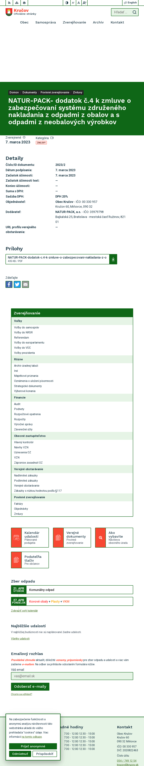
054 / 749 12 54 (126, 708)
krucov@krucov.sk (127, 712)
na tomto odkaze (20, 736)
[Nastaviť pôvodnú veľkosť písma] (79, 2)
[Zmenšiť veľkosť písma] (73, 2)
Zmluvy (41, 90)
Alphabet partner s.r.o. (125, 748)
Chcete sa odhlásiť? (21, 642)
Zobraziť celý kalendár (24, 558)
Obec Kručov (130, 752)
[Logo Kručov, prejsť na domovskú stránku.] (21, 12)
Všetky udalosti (20, 586)
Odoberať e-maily (30, 634)
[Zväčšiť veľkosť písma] (84, 2)
